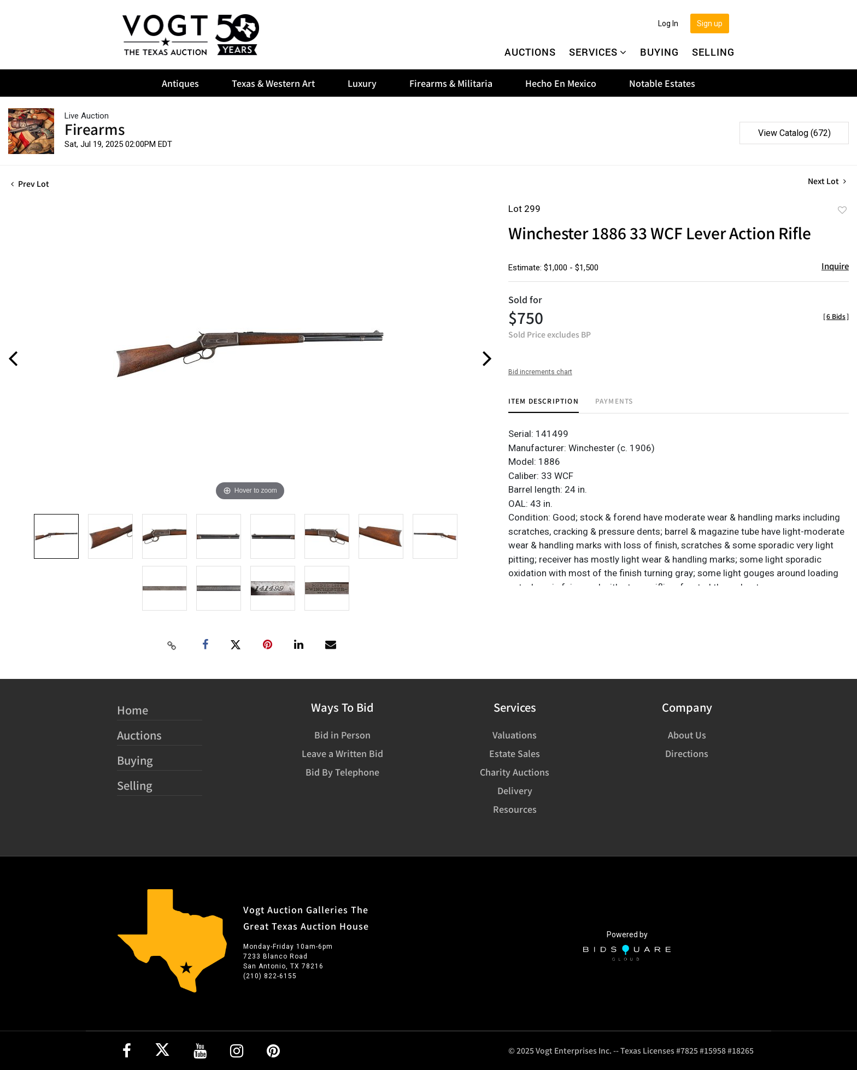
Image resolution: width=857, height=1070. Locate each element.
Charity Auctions (514, 771)
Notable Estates (662, 83)
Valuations (514, 734)
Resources (515, 808)
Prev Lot (30, 183)
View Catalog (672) (794, 133)
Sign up (710, 23)
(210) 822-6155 (270, 976)
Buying (659, 51)
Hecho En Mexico (560, 83)
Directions (686, 753)
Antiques (180, 83)
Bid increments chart (540, 372)
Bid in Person (342, 734)
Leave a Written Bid (342, 753)
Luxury (362, 83)
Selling (713, 51)
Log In (668, 23)
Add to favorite (842, 209)
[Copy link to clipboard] (172, 645)
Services (598, 51)
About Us (687, 734)
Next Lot (827, 181)
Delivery (514, 790)
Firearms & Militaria (450, 83)
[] (836, 316)
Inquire (835, 265)
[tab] (543, 405)
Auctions (530, 51)
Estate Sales (514, 753)
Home (132, 710)
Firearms (94, 129)
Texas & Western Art (273, 83)
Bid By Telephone (342, 771)
